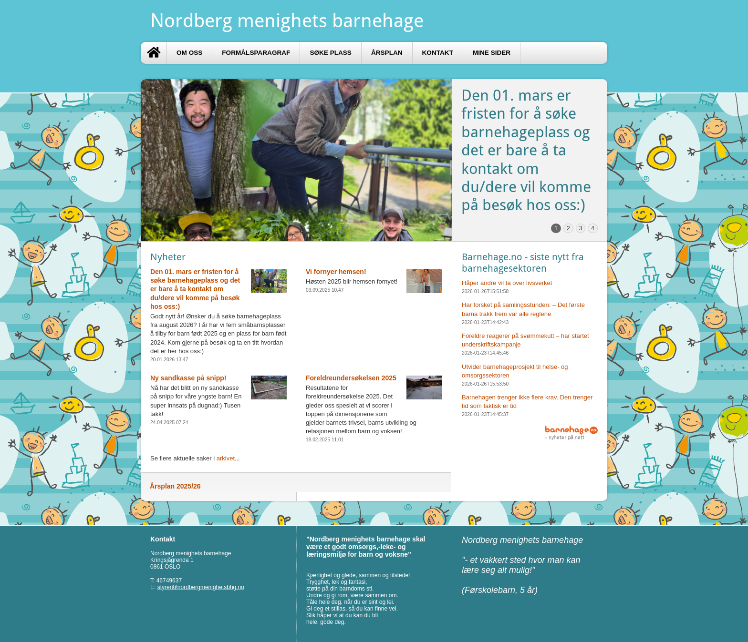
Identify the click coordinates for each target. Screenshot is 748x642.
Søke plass (331, 52)
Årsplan (387, 52)
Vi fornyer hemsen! (336, 271)
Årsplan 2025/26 (175, 486)
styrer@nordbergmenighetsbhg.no (200, 587)
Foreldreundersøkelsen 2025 (351, 378)
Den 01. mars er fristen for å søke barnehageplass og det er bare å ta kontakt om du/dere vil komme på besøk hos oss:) (195, 289)
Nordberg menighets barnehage (287, 21)
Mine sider (491, 52)
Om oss (189, 52)
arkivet (226, 458)
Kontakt (437, 52)
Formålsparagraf (256, 52)
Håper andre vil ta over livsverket (507, 282)
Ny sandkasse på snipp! (188, 378)
